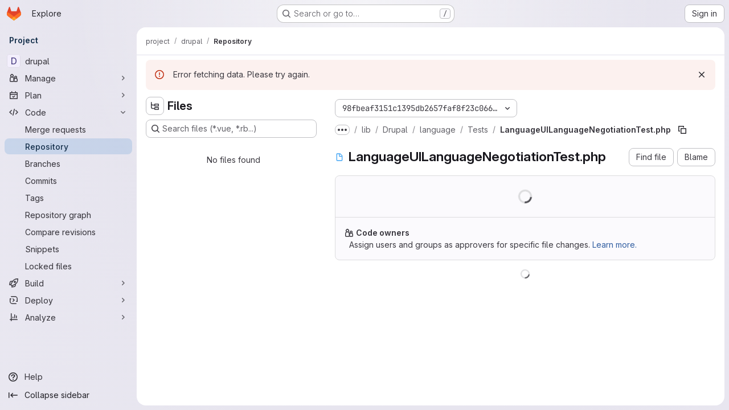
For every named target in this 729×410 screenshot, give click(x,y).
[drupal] (68, 61)
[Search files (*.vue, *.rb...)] (231, 129)
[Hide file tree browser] (155, 106)
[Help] (68, 377)
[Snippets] (68, 249)
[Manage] (68, 78)
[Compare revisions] (68, 232)
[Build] (68, 283)
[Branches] (68, 163)
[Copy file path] (682, 130)
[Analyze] (68, 317)
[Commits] (68, 180)
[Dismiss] (701, 74)
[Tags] (68, 198)
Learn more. (614, 244)
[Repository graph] (68, 215)
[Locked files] (68, 266)
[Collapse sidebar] (68, 395)
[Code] (68, 112)
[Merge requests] (68, 129)
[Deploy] (68, 300)
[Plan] (68, 95)
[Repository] (68, 146)
